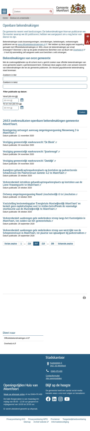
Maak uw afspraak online (14, 394)
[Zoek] (51, 11)
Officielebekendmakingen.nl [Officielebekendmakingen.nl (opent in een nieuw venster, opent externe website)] (15, 338)
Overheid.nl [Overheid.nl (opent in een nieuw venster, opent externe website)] (9, 343)
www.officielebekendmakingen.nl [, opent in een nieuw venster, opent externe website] (31, 44)
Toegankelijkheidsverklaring (74, 419)
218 (43, 243)
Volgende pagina (65, 243)
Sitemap (27, 422)
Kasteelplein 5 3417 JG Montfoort (56, 364)
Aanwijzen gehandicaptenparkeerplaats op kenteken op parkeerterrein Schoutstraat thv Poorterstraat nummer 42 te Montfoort (40, 171)
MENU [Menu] (4, 11)
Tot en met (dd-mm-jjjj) (12, 104)
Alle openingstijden (54, 378)
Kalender (21, 101)
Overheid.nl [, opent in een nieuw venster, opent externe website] (78, 50)
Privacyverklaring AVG (15, 419)
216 (29, 243)
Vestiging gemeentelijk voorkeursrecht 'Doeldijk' (28, 161)
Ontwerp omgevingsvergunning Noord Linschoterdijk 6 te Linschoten (39, 194)
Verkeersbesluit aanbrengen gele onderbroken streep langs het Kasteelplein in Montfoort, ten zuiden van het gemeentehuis (44, 219)
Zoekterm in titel (9, 75)
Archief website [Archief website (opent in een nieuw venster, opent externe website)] (39, 422)
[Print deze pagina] (84, 298)
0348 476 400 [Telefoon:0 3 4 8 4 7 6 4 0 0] (56, 371)
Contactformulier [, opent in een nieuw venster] (53, 376)
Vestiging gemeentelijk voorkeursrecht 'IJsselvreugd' (30, 151)
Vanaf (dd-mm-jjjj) (10, 96)
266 (52, 243)
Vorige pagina (10, 243)
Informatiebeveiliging (60, 422)
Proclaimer (55, 419)
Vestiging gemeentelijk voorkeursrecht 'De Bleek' (29, 142)
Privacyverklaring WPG (38, 419)
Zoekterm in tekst (10, 82)
